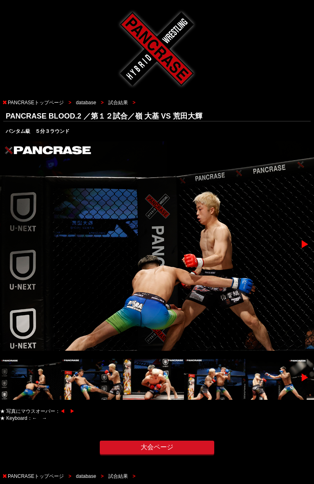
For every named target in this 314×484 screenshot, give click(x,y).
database (86, 102)
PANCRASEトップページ (36, 102)
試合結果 (118, 102)
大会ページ (157, 447)
